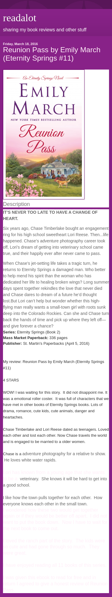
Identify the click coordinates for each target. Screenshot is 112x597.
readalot (19, 17)
